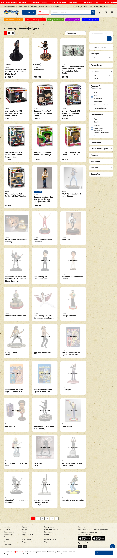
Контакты (48, 6)
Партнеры (7, 537)
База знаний (48, 532)
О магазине (8, 544)
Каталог (29, 12)
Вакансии (7, 542)
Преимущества (9, 534)
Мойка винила (26, 539)
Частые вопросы (50, 537)
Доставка (34, 6)
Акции (43, 12)
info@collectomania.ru (101, 529)
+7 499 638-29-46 (76, 6)
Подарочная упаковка (29, 542)
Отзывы (6, 539)
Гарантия (25, 537)
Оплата (41, 6)
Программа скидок (10, 6)
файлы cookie (19, 552)
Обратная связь (49, 542)
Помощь (56, 6)
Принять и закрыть (104, 553)
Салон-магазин (24, 6)
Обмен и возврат (27, 534)
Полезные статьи (50, 539)
